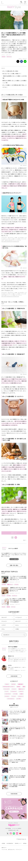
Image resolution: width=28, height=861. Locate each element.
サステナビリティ (19, 849)
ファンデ (13, 696)
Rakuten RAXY (8, 2)
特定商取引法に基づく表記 (13, 830)
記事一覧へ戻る (14, 565)
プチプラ (21, 691)
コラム (3, 629)
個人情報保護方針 (10, 843)
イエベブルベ (7, 693)
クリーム (13, 606)
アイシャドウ (6, 689)
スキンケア (4, 617)
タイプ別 (18, 698)
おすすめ (4, 584)
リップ (6, 691)
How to (3, 56)
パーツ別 (15, 693)
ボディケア (8, 54)
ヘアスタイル (13, 691)
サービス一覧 (4, 849)
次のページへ (14, 533)
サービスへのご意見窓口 (16, 828)
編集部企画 (20, 684)
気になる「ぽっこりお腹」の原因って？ (12, 73)
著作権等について (18, 843)
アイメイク (4, 621)
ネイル (17, 625)
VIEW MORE (14, 676)
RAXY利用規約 (8, 828)
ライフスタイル (11, 698)
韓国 (24, 686)
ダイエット (9, 56)
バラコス (16, 584)
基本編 (8, 606)
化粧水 (21, 693)
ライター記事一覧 (14, 559)
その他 (17, 629)
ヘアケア (3, 625)
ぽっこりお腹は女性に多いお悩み (10, 71)
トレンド (14, 689)
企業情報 (3, 843)
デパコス (7, 696)
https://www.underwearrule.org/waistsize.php (10, 241)
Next (24, 540)
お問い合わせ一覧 (11, 849)
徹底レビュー (10, 584)
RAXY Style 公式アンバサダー (8, 686)
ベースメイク (18, 617)
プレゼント (14, 595)
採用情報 (24, 843)
